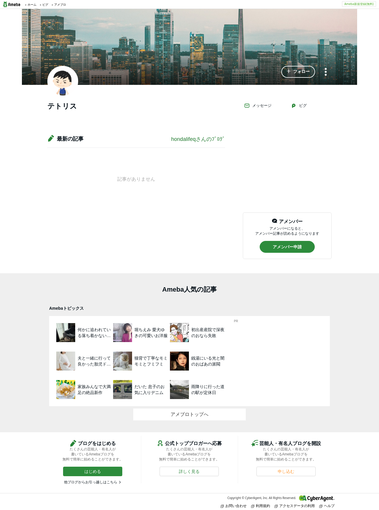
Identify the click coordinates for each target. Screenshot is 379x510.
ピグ (299, 106)
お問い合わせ (234, 505)
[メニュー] (326, 72)
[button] (298, 72)
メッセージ (258, 106)
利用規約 (260, 505)
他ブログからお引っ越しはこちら (90, 482)
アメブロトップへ (189, 414)
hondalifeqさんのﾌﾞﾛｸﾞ (198, 139)
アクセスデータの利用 (294, 505)
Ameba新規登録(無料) (359, 4)
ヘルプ (327, 505)
